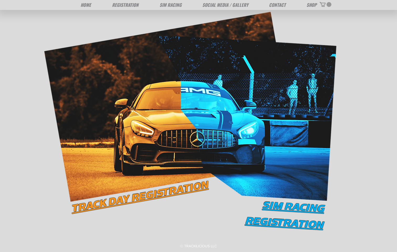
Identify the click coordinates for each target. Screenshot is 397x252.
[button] (325, 4)
